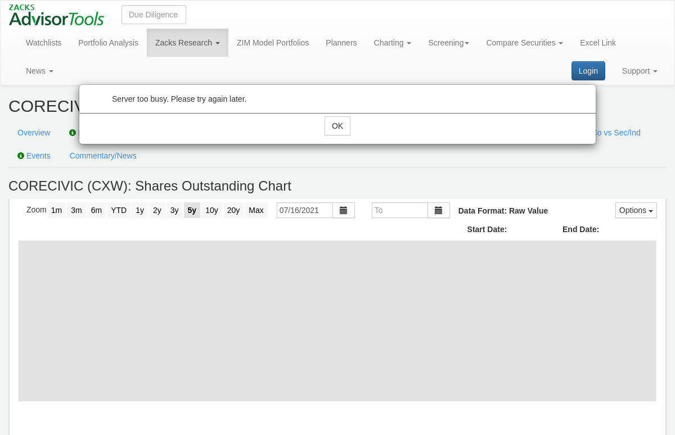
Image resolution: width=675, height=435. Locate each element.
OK (337, 125)
